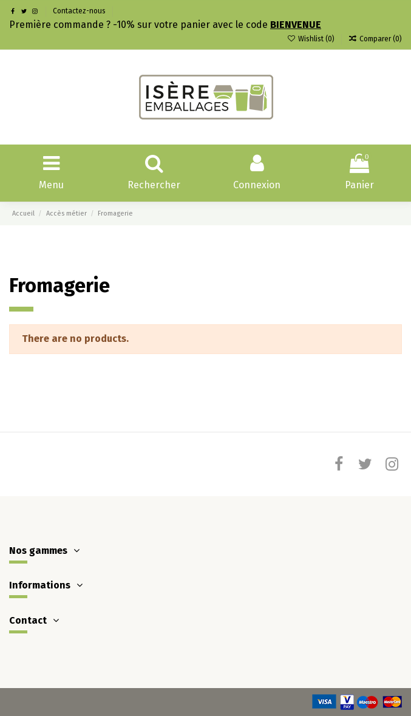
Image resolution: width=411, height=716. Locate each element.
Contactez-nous (79, 11)
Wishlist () (311, 39)
